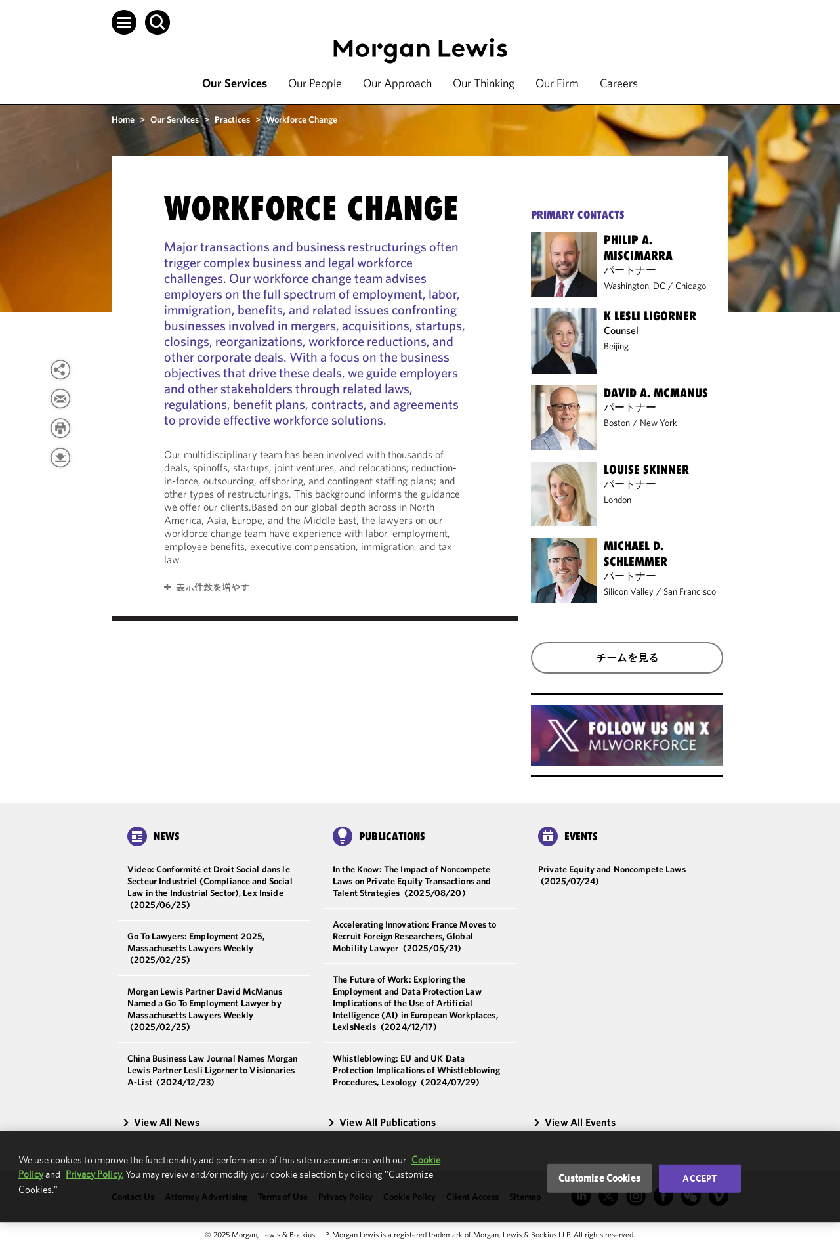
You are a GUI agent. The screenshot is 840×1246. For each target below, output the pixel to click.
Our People (315, 83)
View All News (161, 1121)
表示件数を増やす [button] (212, 587)
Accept (699, 1178)
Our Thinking (483, 83)
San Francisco (689, 591)
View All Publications (381, 1121)
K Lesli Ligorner (650, 316)
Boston (617, 423)
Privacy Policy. (94, 1174)
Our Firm (557, 83)
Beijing (616, 346)
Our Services (234, 83)
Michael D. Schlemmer (635, 553)
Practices (232, 119)
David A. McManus (656, 392)
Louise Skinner (646, 469)
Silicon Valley (629, 591)
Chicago (690, 285)
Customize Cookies (599, 1178)
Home (123, 119)
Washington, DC (634, 285)
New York (658, 423)
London (617, 499)
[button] (124, 22)
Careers (619, 83)
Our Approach (397, 83)
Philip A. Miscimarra (638, 247)
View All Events (574, 1121)
